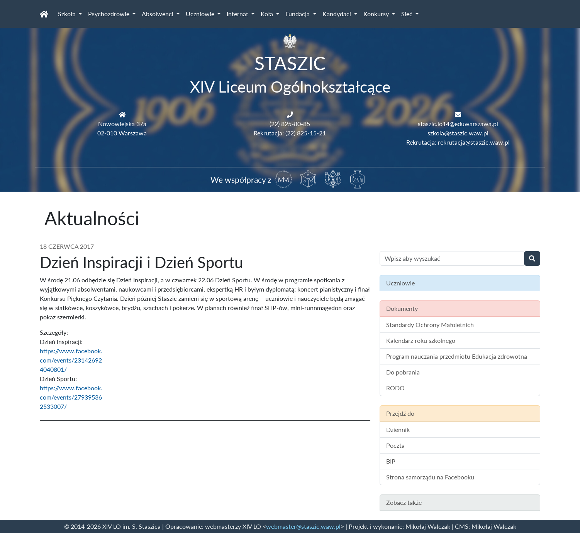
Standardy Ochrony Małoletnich (430, 324)
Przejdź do (400, 413)
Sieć (407, 13)
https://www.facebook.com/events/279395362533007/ (71, 397)
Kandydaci (337, 13)
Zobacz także (404, 502)
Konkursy (376, 13)
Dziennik (398, 429)
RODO (395, 387)
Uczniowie (201, 13)
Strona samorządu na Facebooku (430, 477)
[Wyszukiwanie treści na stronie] (452, 258)
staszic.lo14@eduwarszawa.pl (458, 123)
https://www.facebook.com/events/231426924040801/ (71, 360)
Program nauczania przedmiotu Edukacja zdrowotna (456, 356)
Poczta (395, 445)
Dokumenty (402, 308)
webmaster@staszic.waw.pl (303, 526)
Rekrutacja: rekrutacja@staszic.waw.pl (458, 142)
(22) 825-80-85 (290, 123)
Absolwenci (158, 13)
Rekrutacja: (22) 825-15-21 (290, 133)
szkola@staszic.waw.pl (457, 133)
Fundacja (298, 13)
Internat (238, 13)
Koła (268, 13)
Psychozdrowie (109, 13)
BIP (390, 461)
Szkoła (67, 13)
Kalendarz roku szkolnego (420, 340)
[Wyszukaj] (532, 258)
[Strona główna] (44, 14)
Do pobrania (403, 372)
